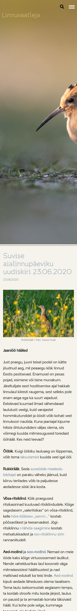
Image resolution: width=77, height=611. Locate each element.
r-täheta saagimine (35, 528)
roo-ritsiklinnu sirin (49, 534)
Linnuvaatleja (21, 15)
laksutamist (29, 457)
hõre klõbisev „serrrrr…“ (30, 516)
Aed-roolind (63, 576)
